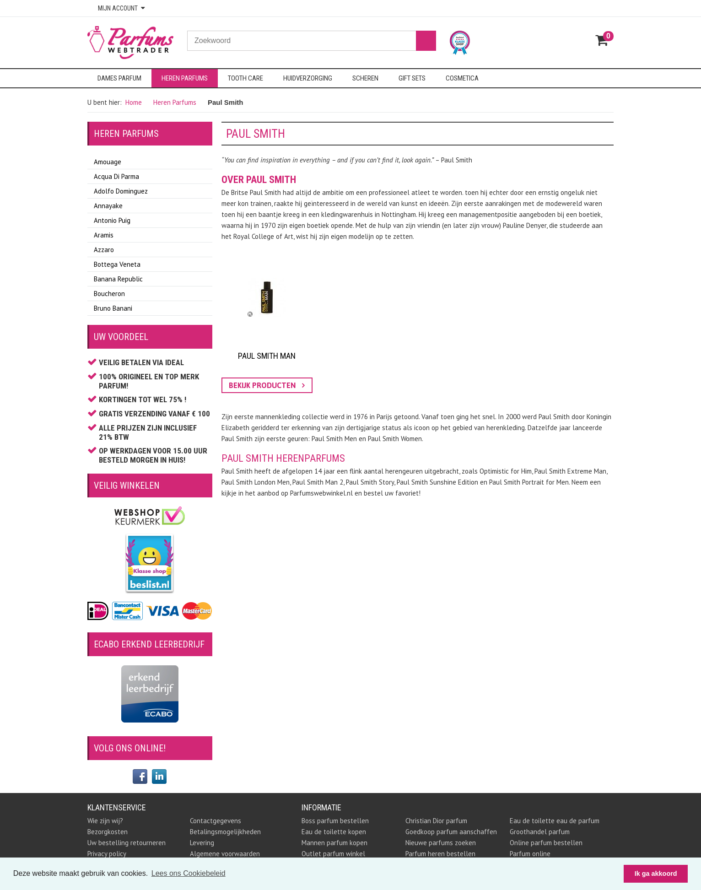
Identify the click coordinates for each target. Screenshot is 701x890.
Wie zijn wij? (105, 820)
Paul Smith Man (267, 356)
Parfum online (530, 853)
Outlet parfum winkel (333, 853)
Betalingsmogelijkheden (225, 831)
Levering (202, 842)
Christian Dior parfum (436, 820)
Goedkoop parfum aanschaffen (451, 831)
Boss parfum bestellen (335, 820)
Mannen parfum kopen (334, 842)
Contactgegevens (215, 820)
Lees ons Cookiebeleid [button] (188, 873)
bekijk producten (267, 385)
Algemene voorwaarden (225, 853)
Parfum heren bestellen (440, 853)
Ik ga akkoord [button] (656, 873)
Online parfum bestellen (546, 842)
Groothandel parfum (540, 831)
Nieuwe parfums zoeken (440, 842)
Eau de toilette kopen (334, 831)
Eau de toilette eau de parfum (554, 820)
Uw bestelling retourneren (126, 842)
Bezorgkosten (107, 831)
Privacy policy (106, 853)
